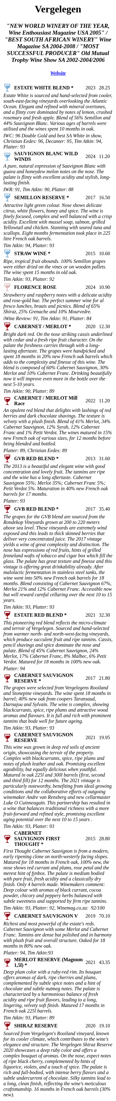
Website (58, 73)
